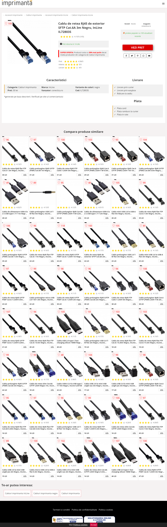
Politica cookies (106, 509)
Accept (94, 524)
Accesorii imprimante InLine (56, 15)
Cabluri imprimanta (34, 15)
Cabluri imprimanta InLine (82, 15)
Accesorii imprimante (14, 15)
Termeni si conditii (61, 509)
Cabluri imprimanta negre (45, 493)
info (24, 175)
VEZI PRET (137, 47)
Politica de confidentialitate (84, 509)
